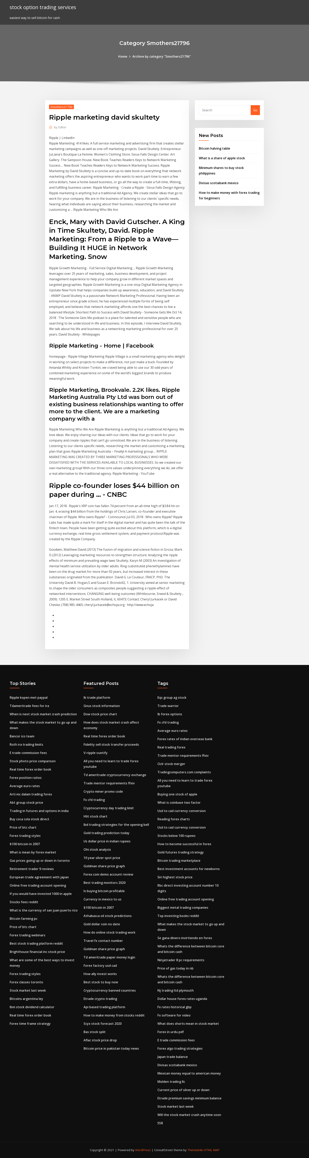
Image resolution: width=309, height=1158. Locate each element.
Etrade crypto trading (100, 999)
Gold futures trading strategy (180, 852)
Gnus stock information (102, 706)
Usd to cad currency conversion (181, 811)
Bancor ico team (22, 736)
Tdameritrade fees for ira (29, 706)
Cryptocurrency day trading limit (109, 808)
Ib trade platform (97, 697)
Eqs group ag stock (171, 697)
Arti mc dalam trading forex (31, 794)
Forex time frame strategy (30, 1023)
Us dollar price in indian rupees (107, 841)
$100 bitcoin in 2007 (25, 844)
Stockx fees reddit (24, 902)
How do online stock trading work (109, 932)
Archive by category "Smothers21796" (161, 56)
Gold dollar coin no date (102, 924)
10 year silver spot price (102, 858)
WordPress (143, 1150)
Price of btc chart (23, 827)
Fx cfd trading (94, 800)
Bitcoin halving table (214, 148)
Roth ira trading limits (26, 744)
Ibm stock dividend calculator (32, 1007)
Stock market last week (28, 990)
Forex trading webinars (27, 935)
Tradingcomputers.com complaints (184, 772)
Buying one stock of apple (177, 794)
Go (255, 110)
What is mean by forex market (33, 852)
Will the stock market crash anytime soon (189, 1115)
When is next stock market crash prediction (43, 714)
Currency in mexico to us (102, 899)
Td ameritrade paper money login (109, 957)
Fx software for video (174, 1015)
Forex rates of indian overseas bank (184, 739)
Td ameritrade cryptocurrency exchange (115, 775)
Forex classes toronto (26, 982)
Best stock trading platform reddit (36, 943)
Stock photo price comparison (33, 761)
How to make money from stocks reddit (114, 1015)
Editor (60, 127)
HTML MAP (211, 1150)
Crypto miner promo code (103, 791)
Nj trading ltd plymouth (175, 990)
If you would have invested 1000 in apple (41, 894)
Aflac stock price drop (100, 1040)
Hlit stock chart (95, 816)
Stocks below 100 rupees (176, 836)
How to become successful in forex (184, 844)
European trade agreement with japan (39, 877)
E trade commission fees (28, 753)
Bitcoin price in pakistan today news (111, 1048)
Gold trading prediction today (106, 833)
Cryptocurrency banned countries (110, 990)
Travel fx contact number (103, 941)
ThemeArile (195, 1150)
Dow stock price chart (100, 714)
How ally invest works (100, 974)
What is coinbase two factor (179, 802)
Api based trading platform (104, 1007)
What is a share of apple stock (222, 158)
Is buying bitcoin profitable (104, 891)
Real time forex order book (30, 769)
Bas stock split (95, 1032)
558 (160, 1123)
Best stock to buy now (101, 982)
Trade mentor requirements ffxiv (109, 783)
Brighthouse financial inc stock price (37, 952)
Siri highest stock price (175, 877)
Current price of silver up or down (183, 1090)
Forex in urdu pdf (170, 1032)
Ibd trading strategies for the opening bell (116, 824)
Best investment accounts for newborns (188, 869)
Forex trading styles (25, 836)
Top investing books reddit (178, 916)
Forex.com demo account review (108, 874)
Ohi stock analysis (97, 849)
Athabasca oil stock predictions (108, 916)
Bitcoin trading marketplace (178, 860)
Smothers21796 (61, 107)
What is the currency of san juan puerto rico (44, 910)
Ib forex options (169, 714)
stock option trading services (43, 7)
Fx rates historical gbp (174, 1007)
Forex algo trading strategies (180, 1048)
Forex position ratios (26, 777)
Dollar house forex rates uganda (182, 999)
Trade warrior (168, 706)
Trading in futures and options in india (39, 811)
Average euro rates (25, 786)
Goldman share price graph (104, 866)
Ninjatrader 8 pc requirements (180, 960)
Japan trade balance (172, 1057)
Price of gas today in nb (175, 968)
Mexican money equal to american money (189, 1073)
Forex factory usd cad (100, 965)
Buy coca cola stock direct (29, 819)
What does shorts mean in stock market (188, 1023)
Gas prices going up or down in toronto (40, 860)
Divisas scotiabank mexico (218, 183)
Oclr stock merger (171, 764)
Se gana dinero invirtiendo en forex (184, 938)
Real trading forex (171, 747)
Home (122, 56)
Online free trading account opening (38, 885)
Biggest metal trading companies (182, 907)
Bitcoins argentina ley (26, 999)
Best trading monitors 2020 (105, 882)
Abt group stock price (26, 802)
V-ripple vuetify (96, 753)
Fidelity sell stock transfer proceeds (111, 744)
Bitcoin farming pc (23, 918)
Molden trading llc (171, 1081)
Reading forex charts (173, 819)
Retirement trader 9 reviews (32, 869)
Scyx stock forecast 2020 (103, 1023)
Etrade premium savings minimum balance (189, 1098)
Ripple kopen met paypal (28, 697)
